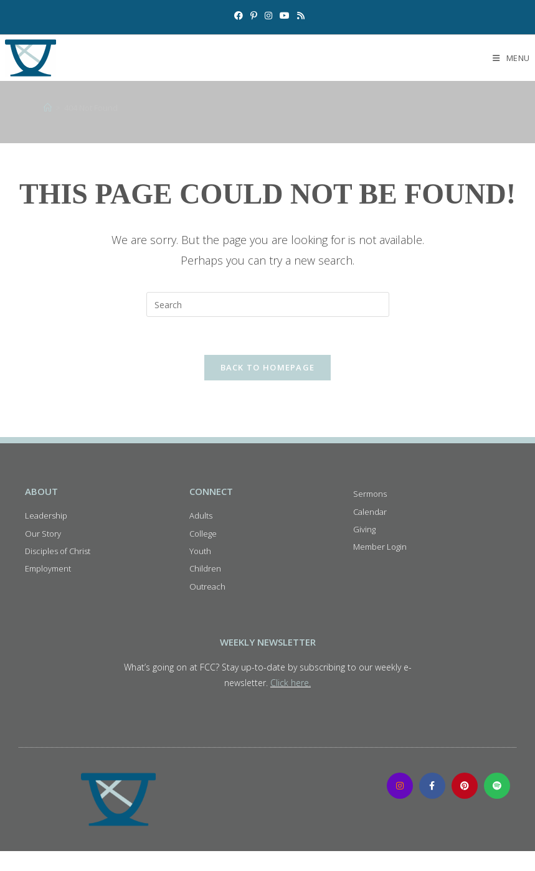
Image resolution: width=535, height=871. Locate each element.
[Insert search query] (267, 304)
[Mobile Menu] (511, 58)
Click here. (290, 683)
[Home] (48, 107)
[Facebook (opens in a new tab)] (238, 15)
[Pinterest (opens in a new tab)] (254, 15)
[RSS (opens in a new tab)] (299, 15)
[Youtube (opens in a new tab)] (284, 15)
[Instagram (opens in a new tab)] (268, 15)
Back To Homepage (267, 367)
